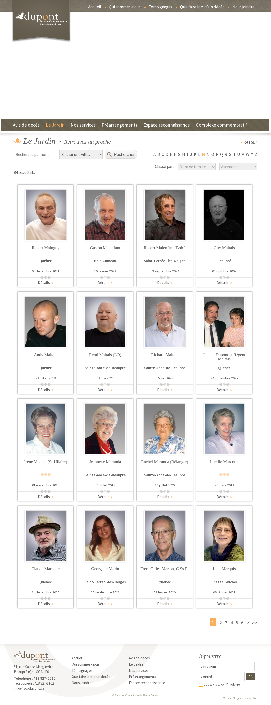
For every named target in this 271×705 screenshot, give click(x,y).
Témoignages (160, 7)
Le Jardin (55, 125)
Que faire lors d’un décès (202, 7)
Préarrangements (119, 125)
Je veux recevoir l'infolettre (222, 684)
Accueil (94, 7)
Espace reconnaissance (166, 125)
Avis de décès (26, 125)
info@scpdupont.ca (29, 688)
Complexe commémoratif (221, 125)
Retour (248, 142)
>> (254, 623)
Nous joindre (243, 7)
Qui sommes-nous (125, 7)
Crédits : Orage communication (240, 698)
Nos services (83, 125)
